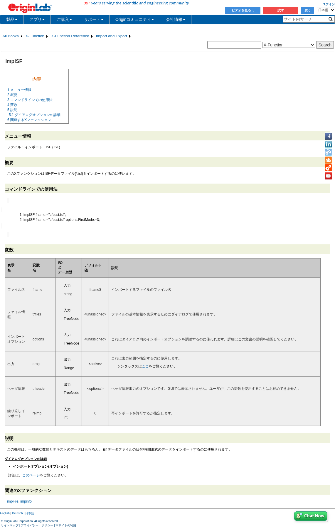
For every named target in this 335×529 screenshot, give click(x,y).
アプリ (37, 19)
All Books (10, 36)
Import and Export (111, 36)
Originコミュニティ (134, 19)
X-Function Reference (70, 36)
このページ (31, 475)
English (5, 512)
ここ (145, 366)
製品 (11, 19)
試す (280, 10)
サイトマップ (9, 524)
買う (307, 10)
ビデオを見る (243, 10)
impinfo (26, 501)
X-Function (35, 36)
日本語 (29, 512)
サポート (93, 19)
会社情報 (175, 19)
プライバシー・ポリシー (37, 524)
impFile (12, 501)
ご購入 (64, 19)
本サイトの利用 (65, 524)
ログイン (328, 4)
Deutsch (17, 512)
